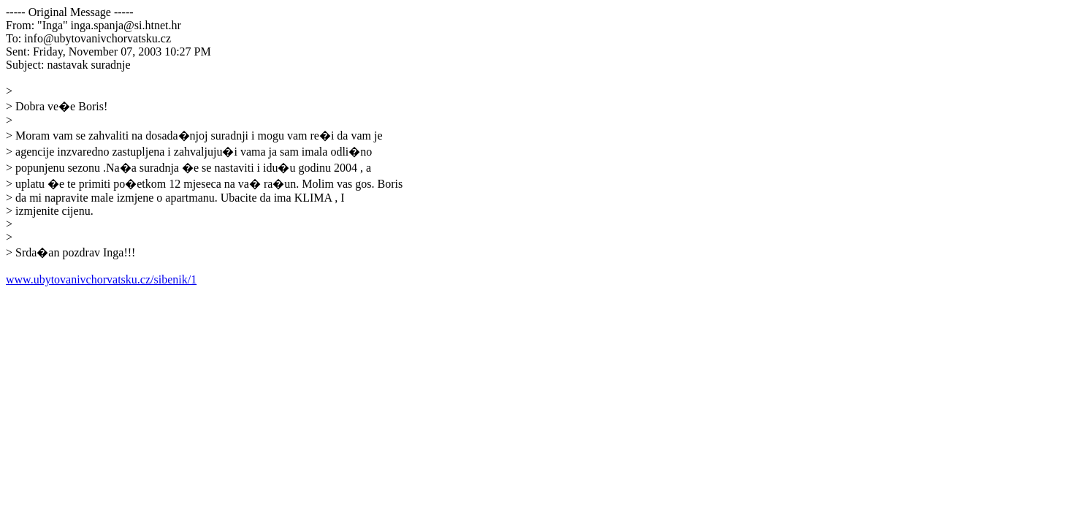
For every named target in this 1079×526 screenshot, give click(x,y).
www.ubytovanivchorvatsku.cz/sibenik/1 (101, 279)
